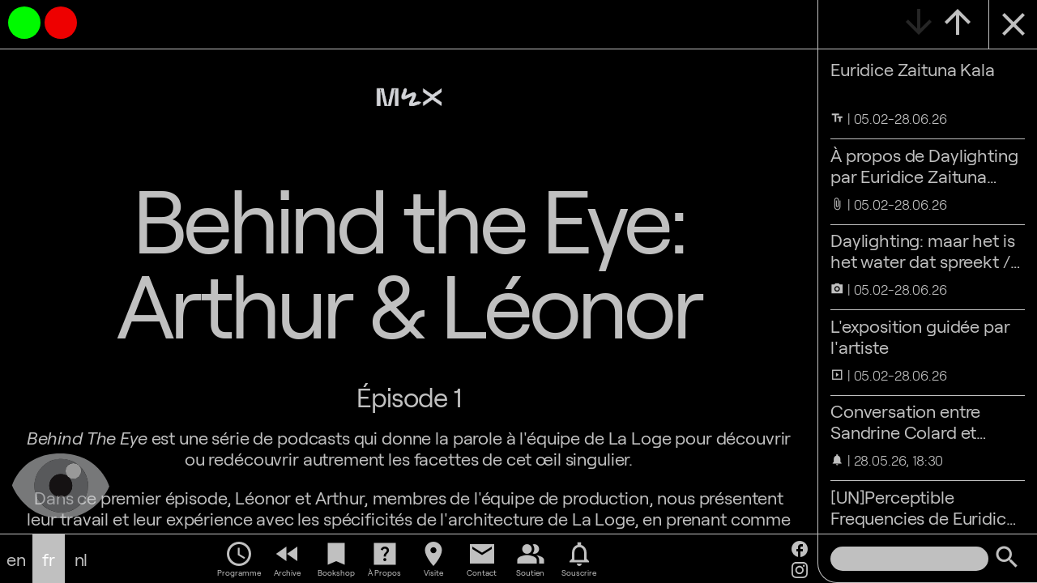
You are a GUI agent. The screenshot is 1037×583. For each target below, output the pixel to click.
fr (48, 558)
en (16, 558)
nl (81, 558)
